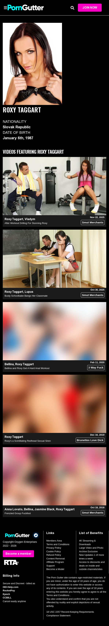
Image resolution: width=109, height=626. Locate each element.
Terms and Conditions (57, 544)
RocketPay (9, 590)
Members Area (54, 540)
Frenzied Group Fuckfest (18, 513)
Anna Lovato (13, 509)
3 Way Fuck (95, 367)
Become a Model (55, 569)
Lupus (29, 291)
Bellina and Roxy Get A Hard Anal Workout (27, 368)
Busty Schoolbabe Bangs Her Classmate (26, 295)
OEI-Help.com (10, 587)
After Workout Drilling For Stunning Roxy (26, 223)
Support (50, 565)
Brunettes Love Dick (90, 440)
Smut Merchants (92, 222)
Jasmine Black (44, 509)
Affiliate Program (55, 562)
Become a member (18, 553)
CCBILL (7, 597)
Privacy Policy (53, 547)
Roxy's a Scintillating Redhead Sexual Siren (28, 440)
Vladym (30, 219)
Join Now (89, 7)
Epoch (6, 594)
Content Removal (55, 558)
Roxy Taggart (14, 219)
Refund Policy (53, 555)
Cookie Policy (53, 551)
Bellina (9, 364)
